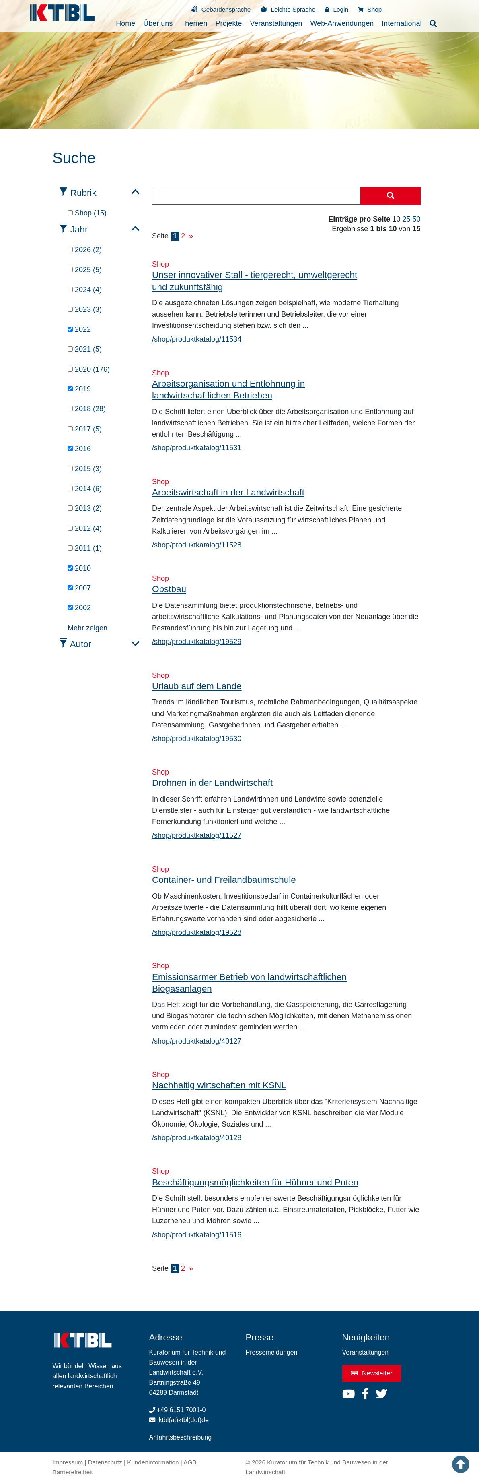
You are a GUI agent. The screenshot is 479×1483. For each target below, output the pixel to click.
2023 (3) (85, 309)
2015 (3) (85, 469)
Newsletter (372, 1373)
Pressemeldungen (272, 1352)
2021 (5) (85, 349)
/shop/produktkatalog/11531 (196, 448)
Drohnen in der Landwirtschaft (212, 783)
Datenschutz (105, 1462)
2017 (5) (85, 429)
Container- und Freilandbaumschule (224, 880)
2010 (79, 568)
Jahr (79, 229)
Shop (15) (87, 213)
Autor (81, 644)
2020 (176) (89, 369)
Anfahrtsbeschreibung (180, 1437)
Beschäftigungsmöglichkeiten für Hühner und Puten (255, 1182)
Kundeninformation (153, 1462)
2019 (79, 389)
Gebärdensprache (227, 9)
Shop (370, 9)
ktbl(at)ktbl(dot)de (183, 1420)
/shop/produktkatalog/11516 (196, 1235)
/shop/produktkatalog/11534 (196, 339)
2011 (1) (85, 548)
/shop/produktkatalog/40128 (196, 1138)
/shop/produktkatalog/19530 (196, 739)
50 (416, 219)
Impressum (68, 1462)
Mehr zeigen (87, 628)
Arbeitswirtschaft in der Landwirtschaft (228, 492)
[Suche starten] (390, 196)
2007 (79, 588)
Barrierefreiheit (73, 1472)
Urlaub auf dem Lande (197, 686)
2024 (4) (85, 290)
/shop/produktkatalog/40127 (196, 1041)
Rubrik (83, 193)
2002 (79, 608)
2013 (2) (85, 508)
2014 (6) (85, 489)
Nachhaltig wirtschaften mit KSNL (219, 1085)
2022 (79, 329)
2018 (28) (87, 409)
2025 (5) (85, 270)
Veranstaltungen (365, 1352)
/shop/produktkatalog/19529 (196, 642)
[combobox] (256, 196)
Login (337, 9)
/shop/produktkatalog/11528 (196, 545)
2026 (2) (85, 250)
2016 (79, 449)
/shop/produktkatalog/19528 (196, 932)
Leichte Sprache (294, 9)
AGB (189, 1462)
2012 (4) (85, 528)
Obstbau (169, 589)
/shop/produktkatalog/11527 (196, 835)
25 (406, 219)
